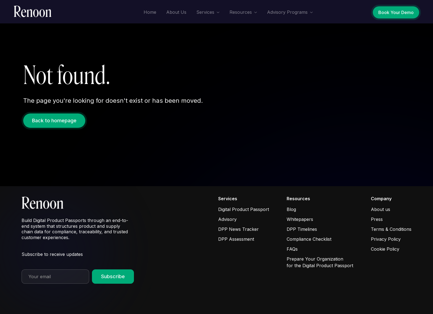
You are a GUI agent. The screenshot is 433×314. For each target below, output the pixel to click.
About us (380, 209)
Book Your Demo (396, 12)
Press (377, 219)
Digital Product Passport (243, 209)
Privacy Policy (386, 239)
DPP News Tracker (238, 229)
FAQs (292, 249)
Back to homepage (54, 120)
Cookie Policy (385, 249)
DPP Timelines (302, 229)
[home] (34, 12)
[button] (208, 12)
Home (150, 12)
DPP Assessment (236, 239)
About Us (176, 12)
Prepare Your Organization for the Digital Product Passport (320, 262)
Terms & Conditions (391, 229)
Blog (291, 209)
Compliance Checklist (309, 239)
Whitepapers (300, 219)
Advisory (227, 219)
